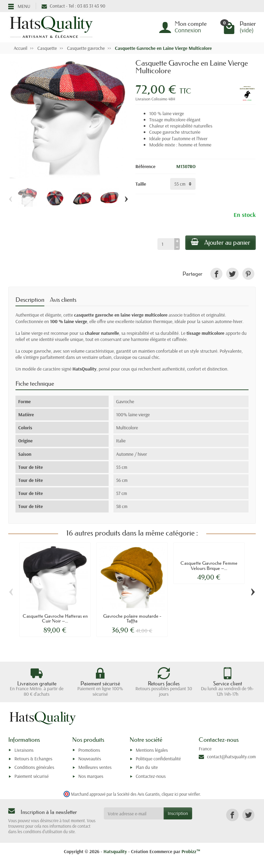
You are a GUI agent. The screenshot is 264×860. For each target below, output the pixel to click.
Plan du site (147, 767)
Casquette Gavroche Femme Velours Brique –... (209, 565)
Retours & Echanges (33, 759)
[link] (216, 274)
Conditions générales (34, 767)
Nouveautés (89, 759)
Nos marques (90, 776)
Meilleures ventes (95, 767)
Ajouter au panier (220, 242)
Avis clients (63, 300)
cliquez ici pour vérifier (181, 794)
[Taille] (183, 184)
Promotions (89, 750)
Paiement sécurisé (31, 776)
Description (29, 300)
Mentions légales (152, 750)
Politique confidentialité (158, 759)
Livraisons (24, 750)
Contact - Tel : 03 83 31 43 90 (73, 6)
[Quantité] (165, 244)
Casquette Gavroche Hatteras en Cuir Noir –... (55, 618)
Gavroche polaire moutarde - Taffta (132, 618)
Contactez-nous (151, 776)
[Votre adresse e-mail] (134, 813)
